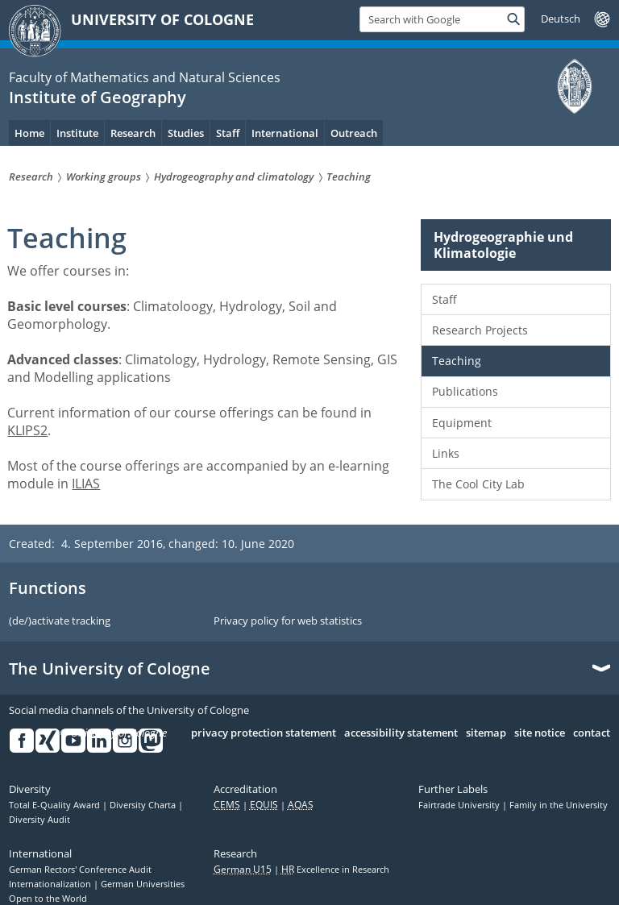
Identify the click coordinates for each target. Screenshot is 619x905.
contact (591, 733)
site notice (539, 733)
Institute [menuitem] (77, 133)
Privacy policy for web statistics (288, 621)
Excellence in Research (335, 869)
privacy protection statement (263, 733)
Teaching (456, 360)
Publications (465, 391)
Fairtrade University (460, 805)
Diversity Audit (39, 819)
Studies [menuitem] (186, 133)
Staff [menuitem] (227, 133)
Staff (444, 299)
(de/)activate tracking (59, 621)
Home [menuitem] (29, 133)
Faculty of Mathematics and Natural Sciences (144, 77)
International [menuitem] (284, 133)
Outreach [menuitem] (353, 133)
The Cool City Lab (478, 484)
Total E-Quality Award (55, 805)
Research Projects (480, 330)
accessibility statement (401, 733)
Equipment (462, 422)
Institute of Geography (97, 97)
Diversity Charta (144, 805)
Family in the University (558, 805)
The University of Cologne (109, 669)
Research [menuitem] (133, 133)
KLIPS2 (27, 430)
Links (445, 453)
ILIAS (86, 483)
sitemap (486, 733)
